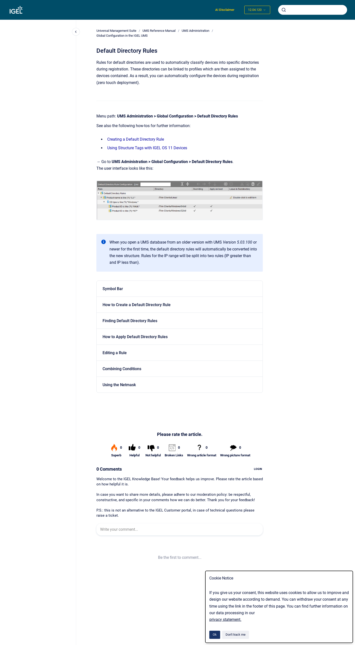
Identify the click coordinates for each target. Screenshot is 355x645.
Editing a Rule (115, 352)
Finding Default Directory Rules (130, 320)
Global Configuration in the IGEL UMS (122, 35)
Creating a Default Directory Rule (135, 139)
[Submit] (284, 10)
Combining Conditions (122, 368)
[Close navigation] (76, 32)
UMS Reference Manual (159, 31)
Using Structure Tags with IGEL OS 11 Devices (147, 148)
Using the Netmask (119, 384)
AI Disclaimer (224, 10)
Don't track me (236, 634)
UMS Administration (195, 31)
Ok (215, 634)
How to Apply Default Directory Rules (135, 336)
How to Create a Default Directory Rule (137, 304)
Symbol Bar (113, 288)
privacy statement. (225, 619)
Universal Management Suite (116, 31)
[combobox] (312, 10)
